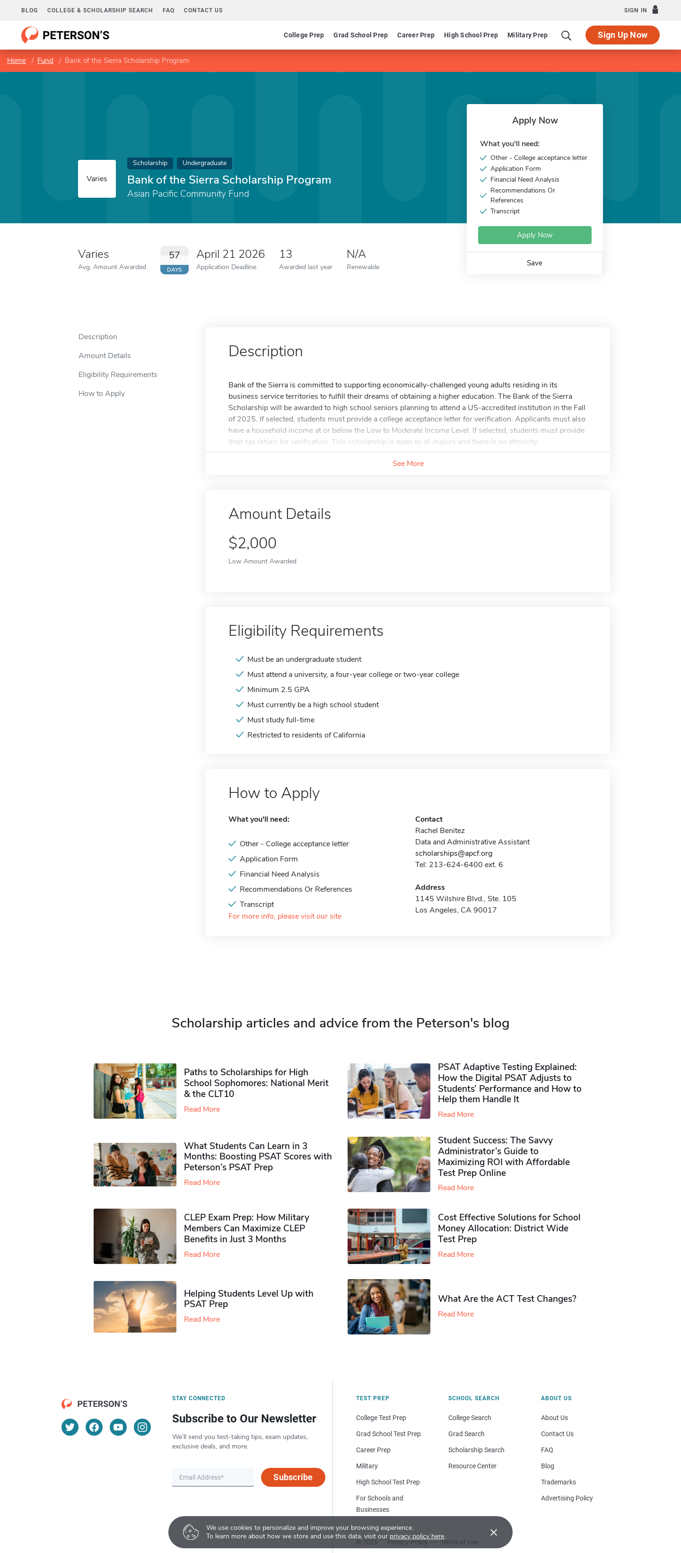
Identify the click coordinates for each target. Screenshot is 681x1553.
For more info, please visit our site (284, 916)
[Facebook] (94, 1427)
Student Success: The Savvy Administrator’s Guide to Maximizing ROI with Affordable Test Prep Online (504, 1156)
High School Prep (471, 35)
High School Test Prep (388, 1482)
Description (98, 337)
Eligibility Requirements (118, 374)
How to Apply (102, 393)
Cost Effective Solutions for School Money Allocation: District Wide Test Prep (509, 1228)
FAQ (169, 10)
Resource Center (472, 1466)
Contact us (203, 10)
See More (408, 463)
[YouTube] (118, 1427)
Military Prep (527, 35)
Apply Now (535, 235)
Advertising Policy (567, 1498)
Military (367, 1466)
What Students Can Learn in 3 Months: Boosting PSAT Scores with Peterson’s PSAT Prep (258, 1157)
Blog (29, 10)
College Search (469, 1417)
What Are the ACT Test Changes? (507, 1299)
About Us (554, 1417)
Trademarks (558, 1482)
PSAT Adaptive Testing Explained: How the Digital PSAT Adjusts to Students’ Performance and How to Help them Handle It (510, 1083)
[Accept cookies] (487, 1532)
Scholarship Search (476, 1450)
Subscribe (293, 1477)
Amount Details (105, 356)
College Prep (304, 35)
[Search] (566, 35)
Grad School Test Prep (388, 1434)
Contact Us (557, 1434)
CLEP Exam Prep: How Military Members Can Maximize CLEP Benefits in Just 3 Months (246, 1228)
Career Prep (416, 35)
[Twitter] (70, 1427)
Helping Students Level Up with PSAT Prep (249, 1299)
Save (534, 263)
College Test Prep (381, 1417)
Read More (202, 1109)
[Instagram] (142, 1427)
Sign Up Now (622, 35)
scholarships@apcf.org (453, 853)
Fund (45, 60)
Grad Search (466, 1434)
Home (16, 60)
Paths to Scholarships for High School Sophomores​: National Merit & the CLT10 (256, 1083)
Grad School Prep (360, 35)
